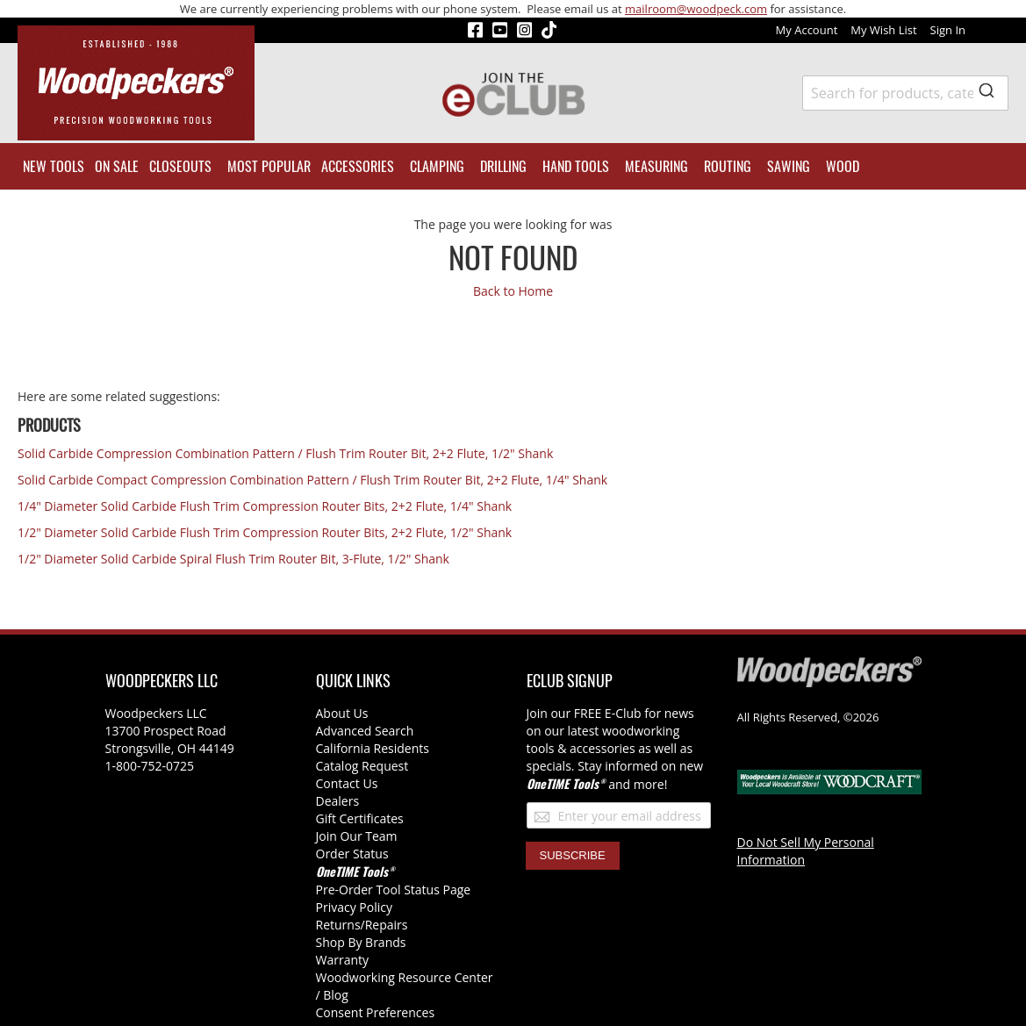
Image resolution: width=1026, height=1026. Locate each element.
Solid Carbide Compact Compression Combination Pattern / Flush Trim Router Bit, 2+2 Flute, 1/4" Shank (312, 479)
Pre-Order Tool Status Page (393, 889)
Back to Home (513, 291)
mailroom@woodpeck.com (696, 9)
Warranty (343, 959)
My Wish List (883, 30)
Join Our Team (357, 836)
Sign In (947, 30)
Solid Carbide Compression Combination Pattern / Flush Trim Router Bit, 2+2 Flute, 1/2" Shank (285, 453)
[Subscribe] (573, 856)
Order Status (352, 853)
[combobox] (905, 93)
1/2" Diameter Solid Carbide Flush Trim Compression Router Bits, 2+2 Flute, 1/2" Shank (265, 532)
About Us (342, 713)
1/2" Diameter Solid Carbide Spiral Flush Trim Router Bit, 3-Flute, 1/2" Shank (233, 558)
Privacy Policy (354, 907)
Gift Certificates (360, 818)
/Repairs (384, 924)
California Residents (372, 748)
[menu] (513, 166)
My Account (807, 30)
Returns (338, 924)
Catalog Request (362, 765)
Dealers (338, 801)
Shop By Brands (361, 942)
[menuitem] (54, 166)
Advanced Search (365, 730)
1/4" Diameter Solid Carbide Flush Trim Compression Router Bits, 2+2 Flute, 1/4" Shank (265, 506)
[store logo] (136, 82)
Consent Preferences (375, 1012)
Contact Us (347, 783)
